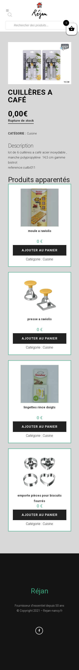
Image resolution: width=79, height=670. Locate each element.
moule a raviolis (39, 231)
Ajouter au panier (40, 250)
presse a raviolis (39, 319)
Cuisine (32, 133)
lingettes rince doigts (39, 407)
